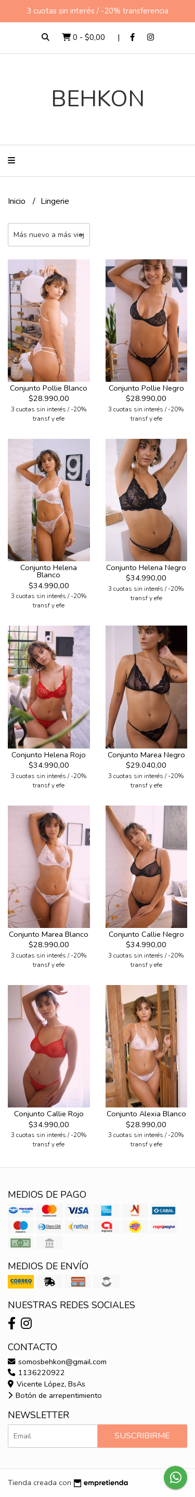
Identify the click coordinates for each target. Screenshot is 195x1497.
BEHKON (98, 99)
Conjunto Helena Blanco (48, 571)
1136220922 (36, 1372)
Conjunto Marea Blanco (48, 934)
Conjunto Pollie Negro (146, 388)
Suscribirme (142, 1435)
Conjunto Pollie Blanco (48, 388)
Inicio (18, 201)
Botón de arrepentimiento (55, 1395)
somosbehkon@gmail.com (57, 1361)
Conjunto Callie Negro (146, 934)
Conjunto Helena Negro (146, 567)
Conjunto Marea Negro (146, 755)
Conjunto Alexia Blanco (146, 1113)
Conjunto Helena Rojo (48, 755)
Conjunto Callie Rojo (49, 1113)
